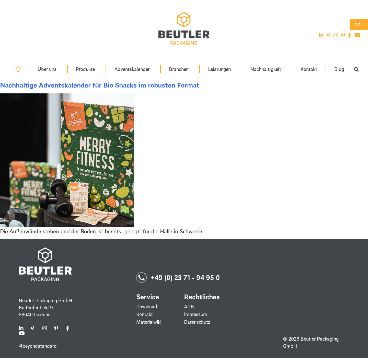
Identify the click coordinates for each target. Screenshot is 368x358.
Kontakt (309, 69)
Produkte (86, 69)
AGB (189, 306)
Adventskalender (133, 69)
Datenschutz (197, 322)
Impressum (196, 314)
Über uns (48, 69)
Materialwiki (149, 322)
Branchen (180, 69)
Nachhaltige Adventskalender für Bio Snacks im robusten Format (99, 85)
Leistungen (220, 69)
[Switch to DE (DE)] (357, 24)
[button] (356, 69)
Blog (339, 69)
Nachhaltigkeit (267, 69)
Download (146, 306)
